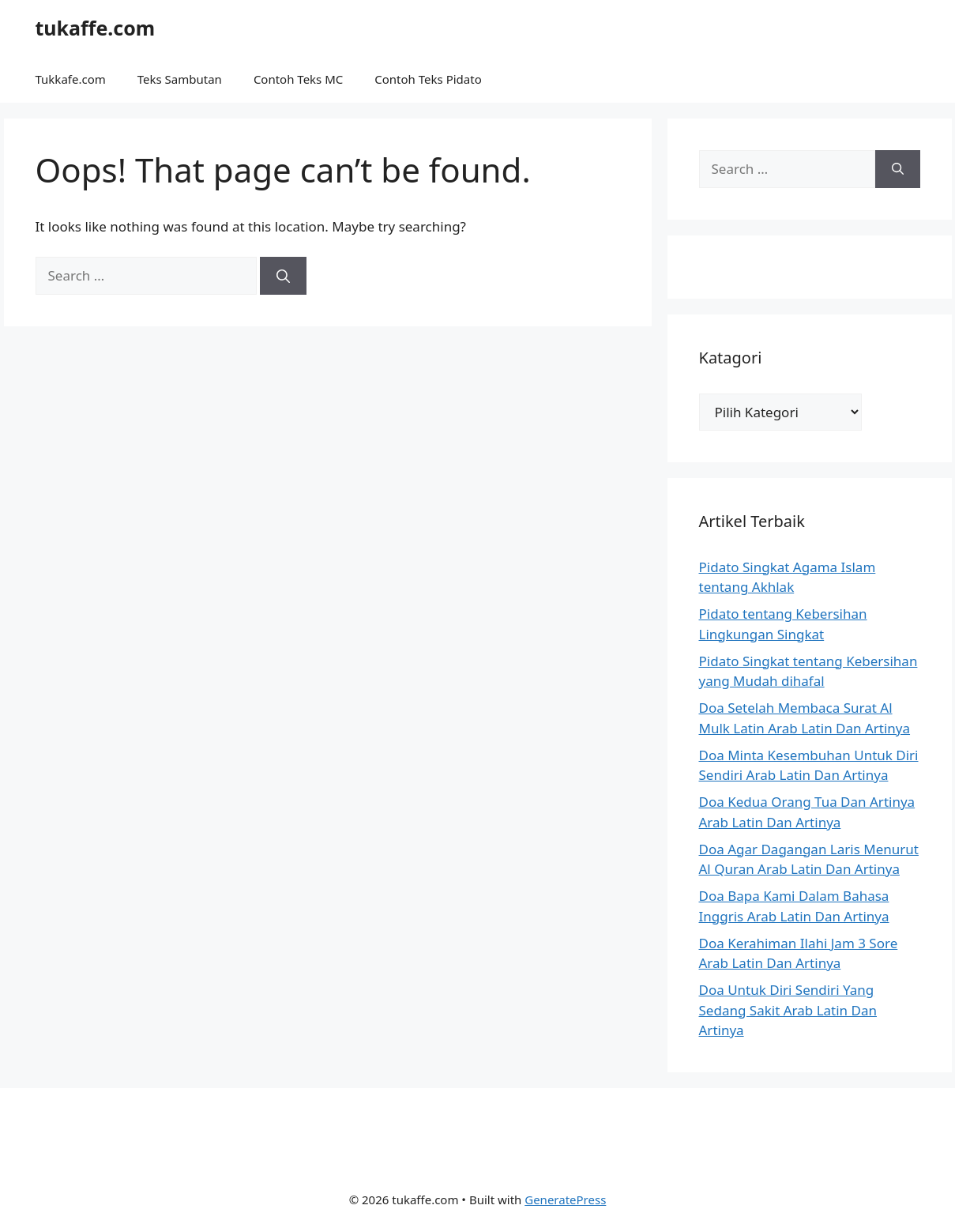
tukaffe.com (96, 27)
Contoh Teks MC (298, 79)
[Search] (283, 276)
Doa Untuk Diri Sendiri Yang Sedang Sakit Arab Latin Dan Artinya (788, 1010)
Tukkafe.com (71, 79)
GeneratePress (565, 1199)
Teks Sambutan (179, 79)
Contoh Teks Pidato (427, 79)
